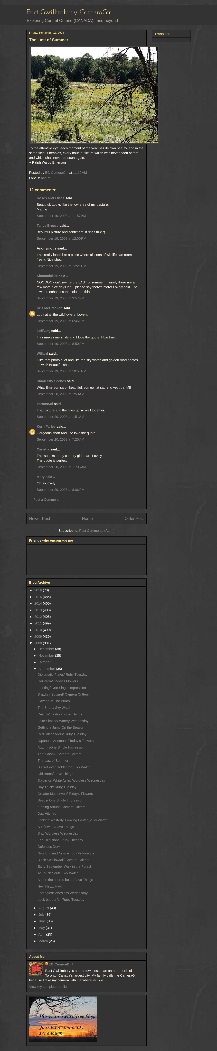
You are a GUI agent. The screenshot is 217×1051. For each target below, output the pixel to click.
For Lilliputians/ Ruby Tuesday (60, 840)
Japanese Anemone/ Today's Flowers (66, 741)
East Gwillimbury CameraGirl (69, 12)
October (44, 662)
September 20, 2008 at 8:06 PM (60, 490)
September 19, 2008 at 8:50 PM (60, 344)
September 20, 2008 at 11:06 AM (61, 467)
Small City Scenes (51, 381)
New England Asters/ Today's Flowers (66, 853)
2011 (38, 623)
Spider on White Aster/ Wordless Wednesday (71, 780)
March (43, 941)
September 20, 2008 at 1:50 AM (60, 394)
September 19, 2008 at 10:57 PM (61, 371)
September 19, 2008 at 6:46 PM (60, 321)
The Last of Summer (53, 760)
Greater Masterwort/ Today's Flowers (65, 794)
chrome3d (45, 404)
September (47, 669)
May (42, 928)
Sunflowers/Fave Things (56, 827)
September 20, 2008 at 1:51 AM (60, 417)
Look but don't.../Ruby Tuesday (61, 899)
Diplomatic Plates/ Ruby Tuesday (62, 674)
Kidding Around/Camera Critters (62, 807)
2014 (38, 603)
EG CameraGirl (61, 964)
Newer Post (39, 518)
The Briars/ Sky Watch (54, 707)
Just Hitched (47, 813)
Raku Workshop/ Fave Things (60, 714)
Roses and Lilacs (50, 198)
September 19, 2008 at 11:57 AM (61, 216)
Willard (42, 353)
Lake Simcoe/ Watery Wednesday (63, 721)
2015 (38, 597)
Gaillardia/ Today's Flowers (58, 681)
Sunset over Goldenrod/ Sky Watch (64, 767)
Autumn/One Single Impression (61, 747)
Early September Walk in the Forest (64, 866)
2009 (38, 636)
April (42, 934)
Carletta (43, 449)
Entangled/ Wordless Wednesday (63, 893)
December (46, 649)
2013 (38, 610)
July (41, 914)
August (44, 908)
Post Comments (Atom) (97, 530)
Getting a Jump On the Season (61, 727)
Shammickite (47, 276)
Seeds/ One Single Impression (60, 800)
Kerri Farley (46, 426)
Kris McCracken (49, 308)
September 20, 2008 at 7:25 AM (60, 439)
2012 (38, 617)
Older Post (134, 518)
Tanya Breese (48, 225)
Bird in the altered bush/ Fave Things (65, 880)
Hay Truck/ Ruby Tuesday (57, 787)
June (42, 921)
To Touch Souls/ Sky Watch (58, 873)
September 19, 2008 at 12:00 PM (61, 238)
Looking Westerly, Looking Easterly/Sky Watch (72, 820)
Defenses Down (50, 847)
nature (46, 178)
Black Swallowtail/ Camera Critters (64, 860)
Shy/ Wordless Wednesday (58, 833)
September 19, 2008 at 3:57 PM (60, 298)
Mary (41, 477)
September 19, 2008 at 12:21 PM (61, 266)
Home (87, 518)
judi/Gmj (43, 331)
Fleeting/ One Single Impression (62, 688)
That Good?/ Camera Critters (59, 754)
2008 (38, 643)
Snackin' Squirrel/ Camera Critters (63, 694)
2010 (38, 630)
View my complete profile (48, 987)
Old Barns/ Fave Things (55, 774)
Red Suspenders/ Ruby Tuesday (62, 734)
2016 (38, 590)
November (46, 655)
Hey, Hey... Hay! (50, 886)
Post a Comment (46, 499)
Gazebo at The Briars (54, 701)
